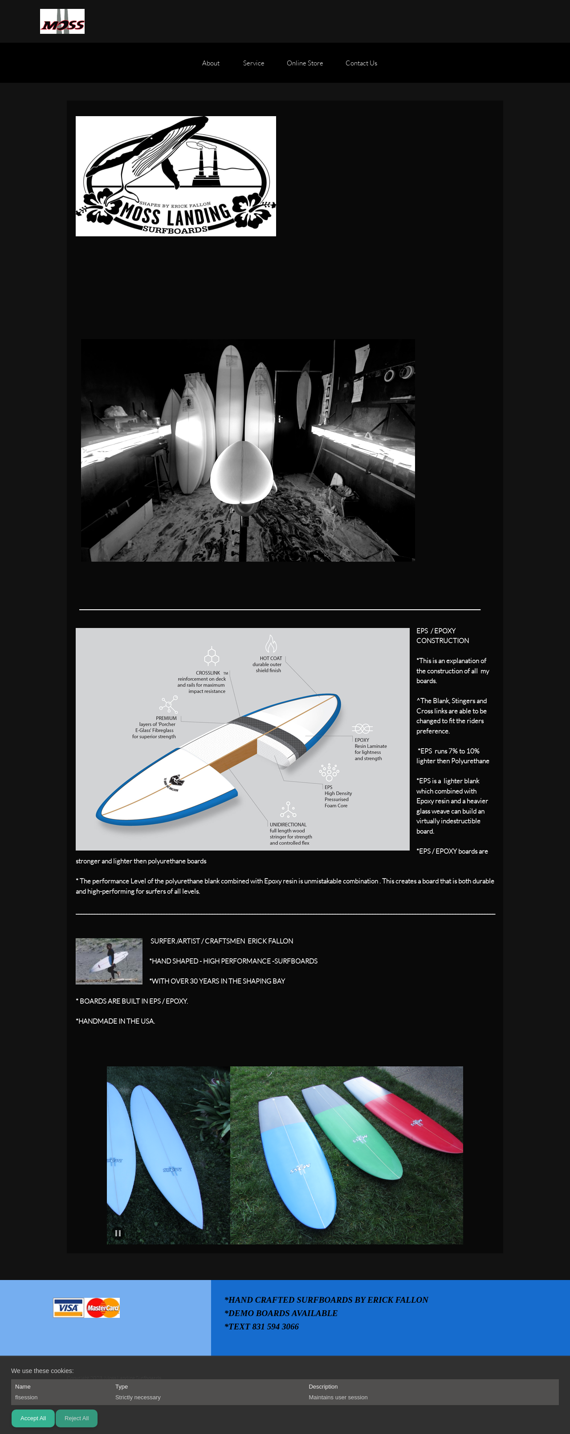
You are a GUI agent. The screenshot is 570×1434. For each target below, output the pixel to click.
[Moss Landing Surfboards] (62, 21)
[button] (118, 1155)
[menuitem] (211, 67)
